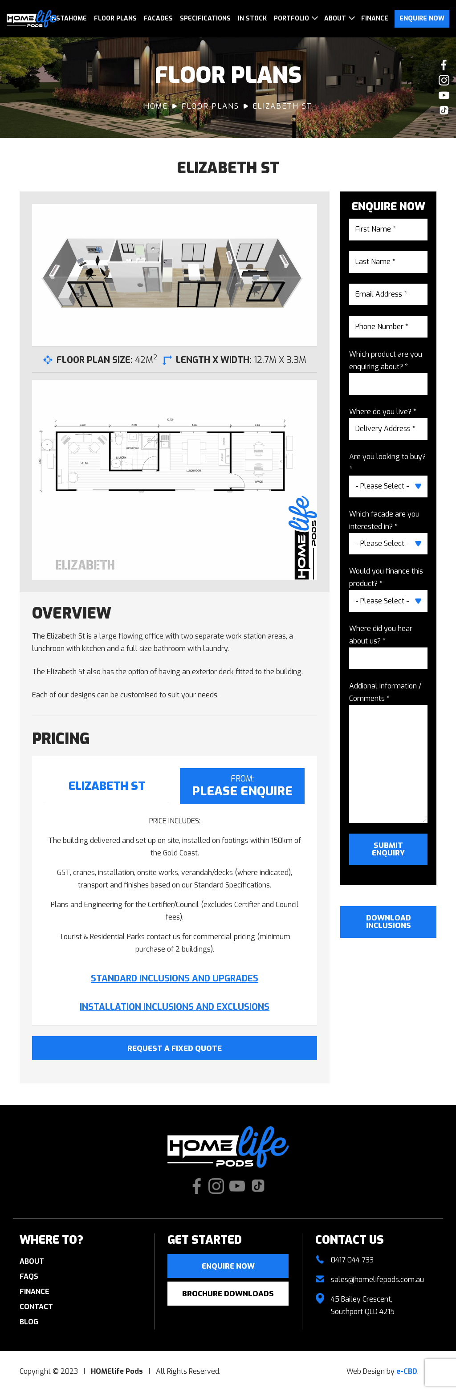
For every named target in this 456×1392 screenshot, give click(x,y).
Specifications (205, 18)
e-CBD (406, 1371)
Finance (374, 18)
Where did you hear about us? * (380, 635)
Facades (158, 18)
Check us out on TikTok (444, 110)
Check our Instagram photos (444, 80)
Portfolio (291, 18)
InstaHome (68, 18)
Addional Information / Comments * (385, 692)
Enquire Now (421, 18)
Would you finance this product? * (386, 577)
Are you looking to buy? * (387, 463)
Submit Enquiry (388, 849)
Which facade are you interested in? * (384, 520)
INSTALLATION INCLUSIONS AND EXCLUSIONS (174, 1007)
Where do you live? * (382, 411)
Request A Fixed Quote (174, 1048)
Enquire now (228, 1266)
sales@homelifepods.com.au (377, 1279)
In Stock (252, 18)
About (335, 18)
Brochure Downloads (228, 1294)
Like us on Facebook (444, 65)
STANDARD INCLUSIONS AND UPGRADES (174, 979)
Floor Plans (115, 18)
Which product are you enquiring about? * (385, 360)
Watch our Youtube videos (444, 95)
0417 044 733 (352, 1260)
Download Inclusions (388, 922)
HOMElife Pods (32, 19)
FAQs (29, 1276)
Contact (36, 1306)
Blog (29, 1322)
